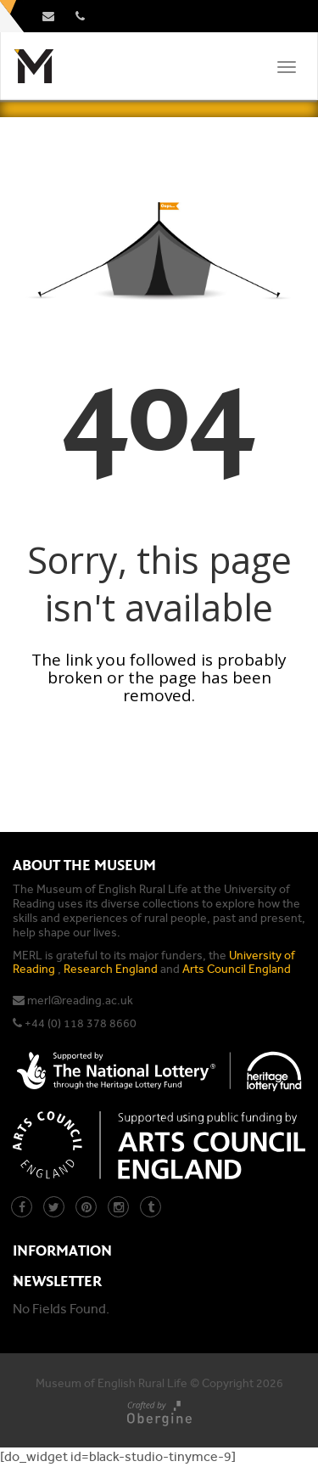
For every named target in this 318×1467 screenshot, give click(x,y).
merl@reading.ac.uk (80, 1000)
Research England (111, 969)
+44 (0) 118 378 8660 (81, 1023)
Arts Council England (236, 969)
